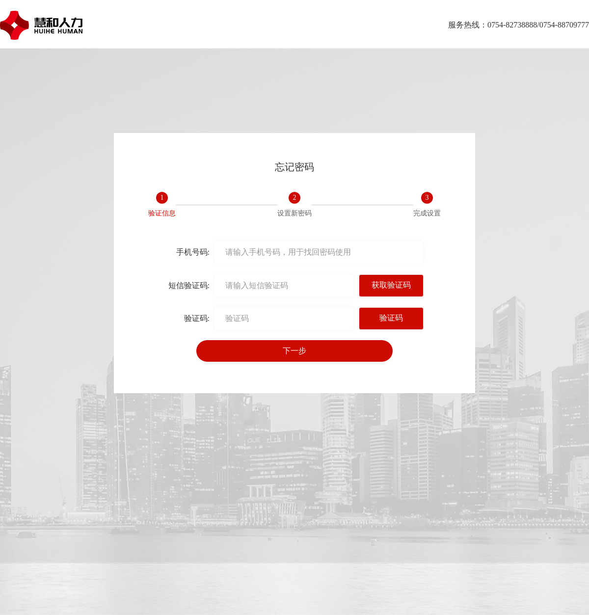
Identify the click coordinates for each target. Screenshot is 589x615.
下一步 (294, 351)
